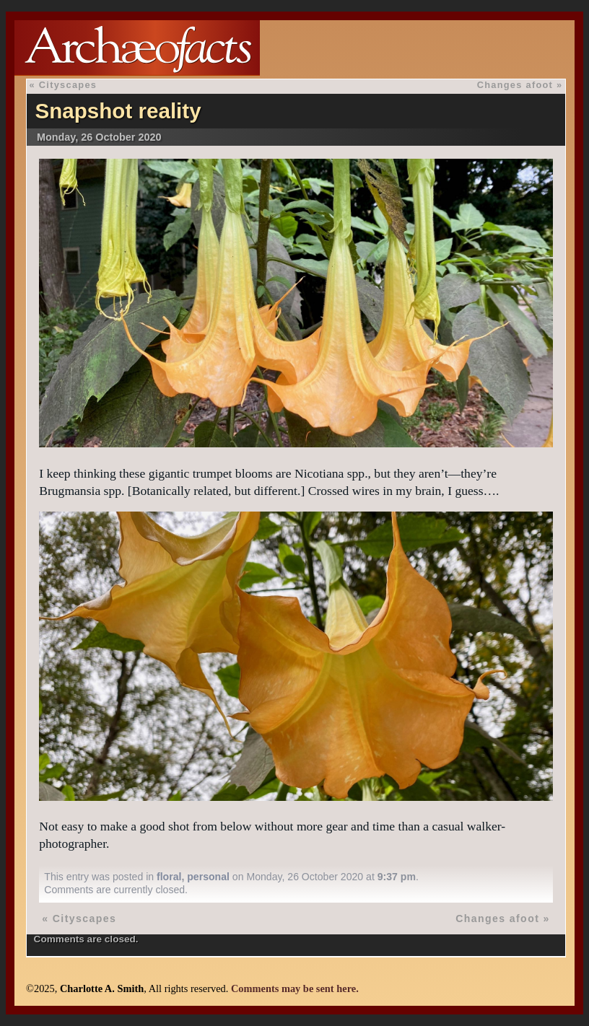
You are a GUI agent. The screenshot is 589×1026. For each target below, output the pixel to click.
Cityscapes (68, 84)
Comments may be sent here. (295, 988)
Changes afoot (515, 84)
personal (208, 876)
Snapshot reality (118, 111)
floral (169, 876)
